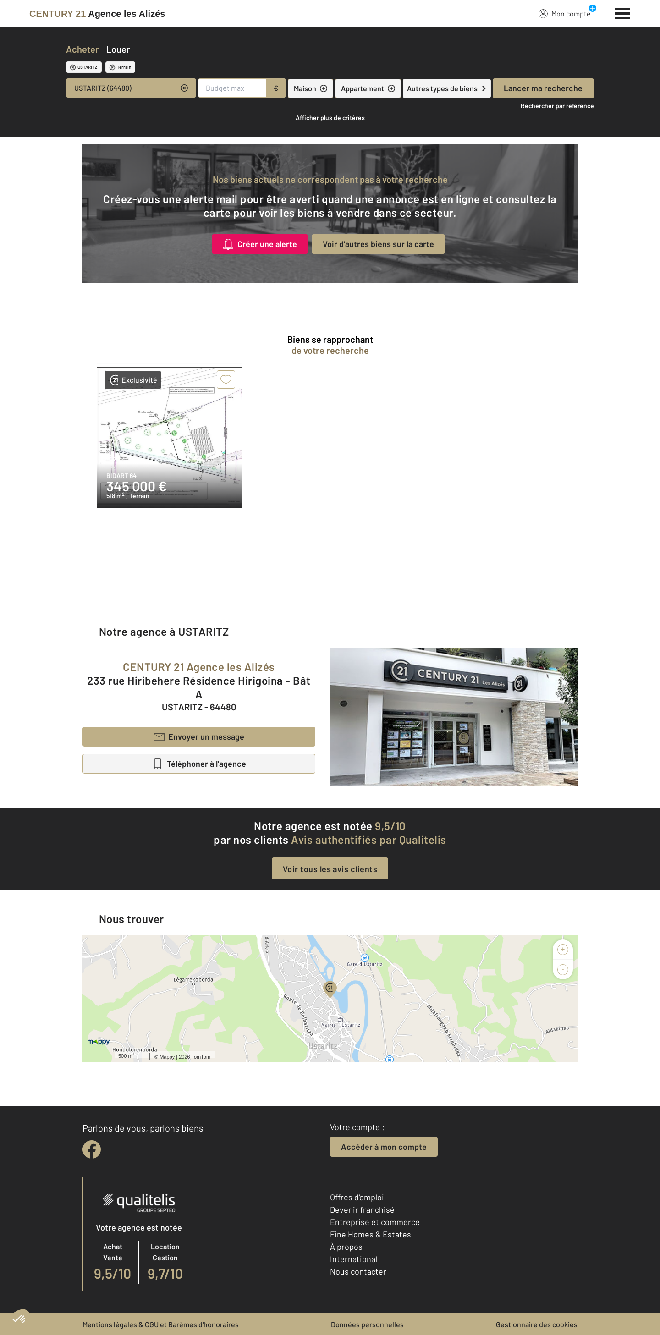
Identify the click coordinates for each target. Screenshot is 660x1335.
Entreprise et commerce (375, 1222)
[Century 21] (97, 14)
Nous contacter (358, 1271)
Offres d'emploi (357, 1197)
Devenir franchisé (362, 1209)
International (353, 1259)
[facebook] (91, 1149)
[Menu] (623, 12)
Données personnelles (367, 1324)
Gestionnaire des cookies (537, 1324)
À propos (346, 1247)
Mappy (167, 1057)
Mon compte (565, 13)
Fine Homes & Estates (370, 1234)
